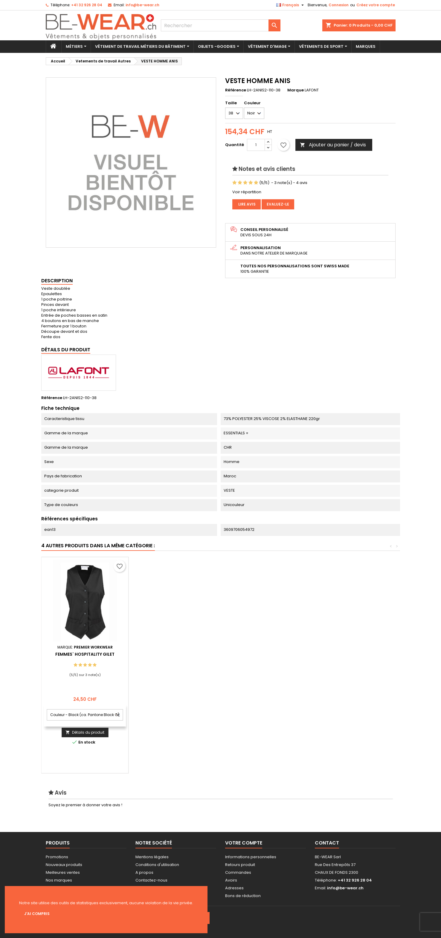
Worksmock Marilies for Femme (85, 654)
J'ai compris (37, 913)
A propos (144, 872)
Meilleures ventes (63, 872)
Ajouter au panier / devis (333, 144)
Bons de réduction (243, 896)
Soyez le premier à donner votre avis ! (85, 805)
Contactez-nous (151, 880)
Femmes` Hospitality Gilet (347, 654)
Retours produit (240, 865)
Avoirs (231, 880)
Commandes (238, 872)
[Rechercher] (220, 25)
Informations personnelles (250, 857)
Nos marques (59, 880)
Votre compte (243, 842)
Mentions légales (152, 857)
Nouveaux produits (64, 865)
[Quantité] (256, 145)
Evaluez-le (278, 204)
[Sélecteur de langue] (290, 5)
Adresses (234, 888)
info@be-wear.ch (142, 4)
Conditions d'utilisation (157, 865)
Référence (235, 90)
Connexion (339, 4)
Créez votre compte (375, 4)
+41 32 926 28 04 (86, 4)
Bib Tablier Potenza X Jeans (172, 654)
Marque (295, 90)
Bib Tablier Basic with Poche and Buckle (259, 656)
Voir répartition (246, 192)
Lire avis (246, 204)
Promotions (57, 857)
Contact (327, 842)
